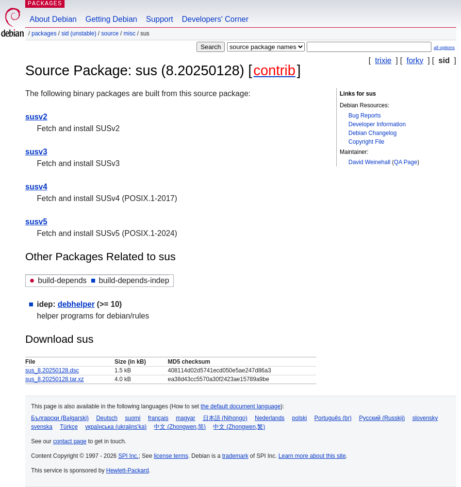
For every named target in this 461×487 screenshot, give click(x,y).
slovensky (425, 418)
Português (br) (333, 418)
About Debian (53, 19)
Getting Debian (111, 19)
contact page (69, 441)
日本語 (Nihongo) (225, 418)
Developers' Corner (215, 19)
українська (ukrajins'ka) (116, 426)
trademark (235, 456)
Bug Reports (364, 115)
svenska (41, 426)
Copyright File (366, 141)
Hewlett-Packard (127, 470)
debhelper (76, 304)
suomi (133, 418)
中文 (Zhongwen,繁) (239, 426)
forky (415, 60)
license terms (171, 456)
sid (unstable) (78, 33)
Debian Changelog (372, 133)
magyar (185, 418)
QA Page (405, 162)
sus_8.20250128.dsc (52, 370)
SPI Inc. (128, 456)
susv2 (36, 117)
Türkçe (69, 426)
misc (130, 33)
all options (444, 47)
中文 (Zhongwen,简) (180, 426)
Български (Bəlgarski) (60, 418)
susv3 (36, 152)
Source (109, 33)
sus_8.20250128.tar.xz (54, 379)
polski (299, 418)
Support (159, 19)
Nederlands (269, 418)
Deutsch (106, 418)
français (158, 418)
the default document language (241, 406)
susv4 (36, 187)
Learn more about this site (312, 456)
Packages (44, 33)
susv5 (36, 222)
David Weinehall (369, 162)
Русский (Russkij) (382, 418)
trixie (383, 60)
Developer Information (377, 124)
